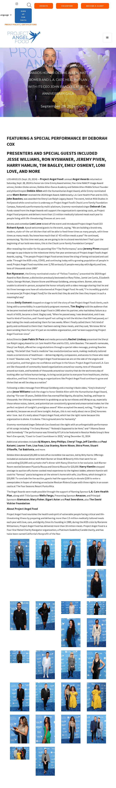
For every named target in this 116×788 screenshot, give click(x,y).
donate (44, 6)
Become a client (95, 6)
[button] (107, 37)
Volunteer (67, 6)
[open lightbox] (19, 553)
